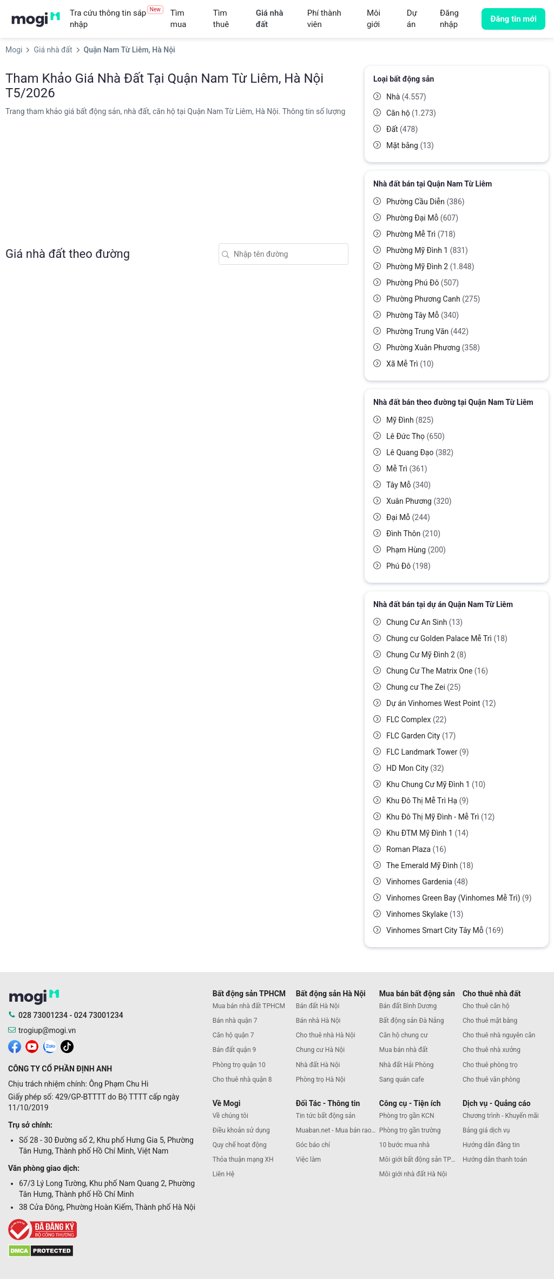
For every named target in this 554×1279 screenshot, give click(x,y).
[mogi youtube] (31, 1046)
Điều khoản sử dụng (241, 1130)
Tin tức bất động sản (325, 1116)
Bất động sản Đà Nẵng (411, 1020)
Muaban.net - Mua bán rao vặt (337, 1130)
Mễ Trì (406, 468)
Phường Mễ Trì (421, 234)
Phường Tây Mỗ (422, 315)
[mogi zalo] (49, 1046)
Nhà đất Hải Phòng (406, 1065)
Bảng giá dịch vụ (486, 1130)
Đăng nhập (449, 18)
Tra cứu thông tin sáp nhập (116, 18)
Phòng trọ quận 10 (239, 1065)
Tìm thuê (221, 18)
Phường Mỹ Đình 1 (427, 250)
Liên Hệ (223, 1174)
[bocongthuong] (107, 1229)
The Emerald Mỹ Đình (429, 865)
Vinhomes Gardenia (427, 881)
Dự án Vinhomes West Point (441, 703)
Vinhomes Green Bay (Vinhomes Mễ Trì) (459, 898)
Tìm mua (178, 18)
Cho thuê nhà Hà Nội (325, 1035)
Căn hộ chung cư (403, 1035)
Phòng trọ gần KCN (406, 1116)
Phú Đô (408, 566)
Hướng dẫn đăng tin (491, 1145)
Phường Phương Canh (433, 299)
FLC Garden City (421, 735)
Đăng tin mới (513, 19)
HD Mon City (415, 768)
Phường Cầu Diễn (425, 201)
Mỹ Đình (409, 420)
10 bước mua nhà (404, 1145)
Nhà (406, 96)
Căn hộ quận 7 (233, 1035)
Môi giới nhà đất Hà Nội (413, 1174)
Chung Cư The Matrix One (437, 671)
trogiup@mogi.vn (47, 1030)
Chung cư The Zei (423, 687)
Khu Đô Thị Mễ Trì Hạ (427, 800)
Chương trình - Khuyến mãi (501, 1116)
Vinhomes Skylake (424, 914)
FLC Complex (416, 719)
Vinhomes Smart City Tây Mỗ (445, 930)
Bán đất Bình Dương (408, 1006)
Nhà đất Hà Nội (318, 1065)
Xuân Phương (419, 501)
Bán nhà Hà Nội (318, 1020)
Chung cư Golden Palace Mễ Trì (446, 638)
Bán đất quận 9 (234, 1050)
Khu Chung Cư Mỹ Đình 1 (435, 784)
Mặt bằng (410, 145)
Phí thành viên (324, 18)
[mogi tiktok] (67, 1046)
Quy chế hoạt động (240, 1145)
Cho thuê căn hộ (486, 1006)
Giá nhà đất (269, 18)
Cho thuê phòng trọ (490, 1065)
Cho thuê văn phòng (491, 1079)
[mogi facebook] (14, 1046)
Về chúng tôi (230, 1116)
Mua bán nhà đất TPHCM (249, 1006)
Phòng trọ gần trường (410, 1130)
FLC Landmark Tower (427, 752)
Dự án (412, 18)
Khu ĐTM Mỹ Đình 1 (427, 833)
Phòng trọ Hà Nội (320, 1079)
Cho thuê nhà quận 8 (242, 1079)
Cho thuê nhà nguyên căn (499, 1035)
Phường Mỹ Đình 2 (430, 266)
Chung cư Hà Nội (320, 1050)
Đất (402, 129)
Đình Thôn (413, 533)
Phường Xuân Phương (433, 347)
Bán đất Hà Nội (318, 1006)
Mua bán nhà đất (403, 1050)
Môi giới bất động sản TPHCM (421, 1159)
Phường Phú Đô (422, 282)
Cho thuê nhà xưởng (491, 1050)
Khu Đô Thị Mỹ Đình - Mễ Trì (440, 816)
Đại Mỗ (408, 517)
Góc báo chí (313, 1145)
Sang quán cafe (401, 1079)
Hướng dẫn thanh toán (495, 1159)
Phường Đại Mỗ (422, 218)
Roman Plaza (416, 849)
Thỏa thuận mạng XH (243, 1159)
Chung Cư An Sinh (424, 622)
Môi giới (373, 18)
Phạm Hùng (416, 549)
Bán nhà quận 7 (235, 1020)
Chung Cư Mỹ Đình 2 (426, 654)
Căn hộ (411, 113)
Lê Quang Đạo (419, 452)
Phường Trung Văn (427, 331)
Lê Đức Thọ (415, 436)
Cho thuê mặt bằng (490, 1020)
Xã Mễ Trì (410, 363)
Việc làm (308, 1159)
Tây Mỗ (408, 485)
